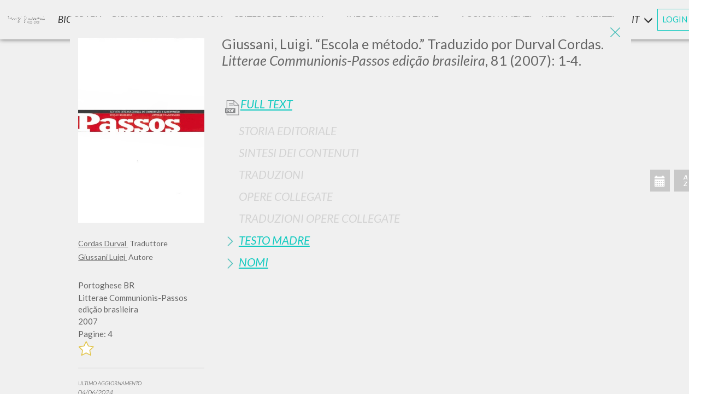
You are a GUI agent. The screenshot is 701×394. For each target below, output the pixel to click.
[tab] (422, 130)
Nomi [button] (253, 262)
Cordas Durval (103, 243)
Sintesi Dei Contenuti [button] (299, 152)
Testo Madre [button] (274, 240)
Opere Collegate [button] (286, 196)
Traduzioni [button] (271, 174)
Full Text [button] (266, 104)
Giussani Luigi (102, 257)
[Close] (615, 33)
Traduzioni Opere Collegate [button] (319, 218)
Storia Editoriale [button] (288, 130)
